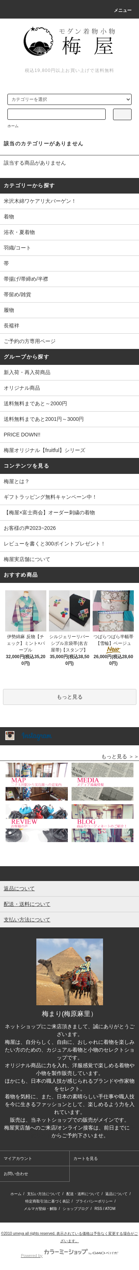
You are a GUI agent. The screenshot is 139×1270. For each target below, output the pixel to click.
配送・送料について (83, 1194)
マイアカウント (18, 1158)
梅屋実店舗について (27, 559)
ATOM (110, 1209)
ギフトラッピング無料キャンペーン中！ (50, 497)
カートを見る (85, 1158)
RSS (98, 1209)
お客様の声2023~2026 (30, 528)
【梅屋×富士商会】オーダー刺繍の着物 (49, 512)
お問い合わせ (16, 1173)
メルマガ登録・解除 (40, 1209)
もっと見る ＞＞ (120, 756)
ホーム (13, 126)
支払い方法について (43, 1194)
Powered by (69, 1255)
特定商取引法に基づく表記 (47, 1201)
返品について (116, 1194)
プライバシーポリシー (94, 1201)
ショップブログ (76, 1209)
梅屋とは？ (17, 481)
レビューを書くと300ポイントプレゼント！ (55, 544)
